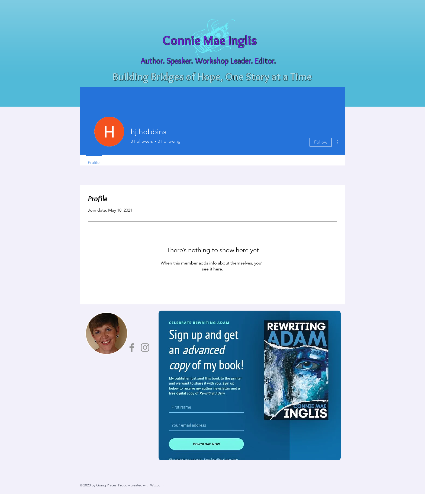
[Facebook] (131, 347)
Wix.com (156, 485)
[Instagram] (145, 347)
